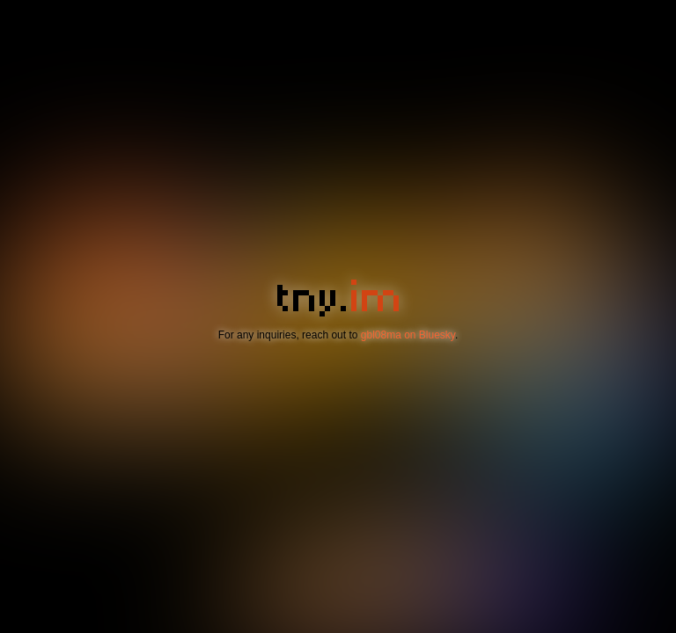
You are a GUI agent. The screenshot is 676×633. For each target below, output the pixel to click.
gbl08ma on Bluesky (408, 335)
